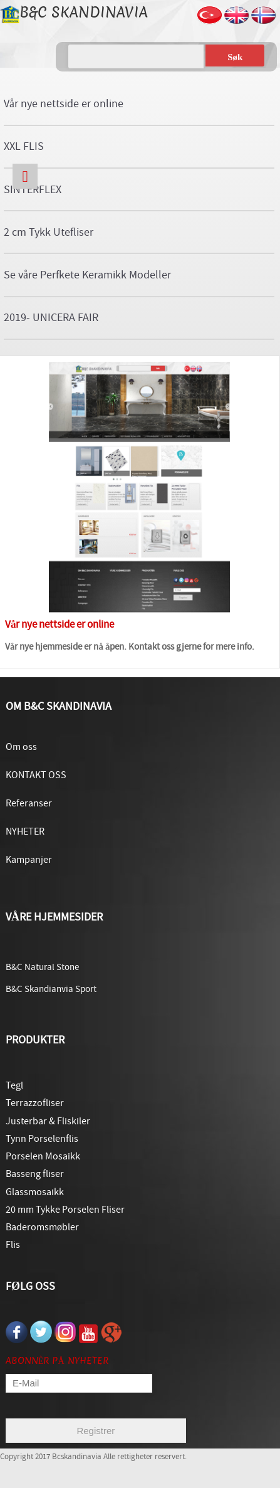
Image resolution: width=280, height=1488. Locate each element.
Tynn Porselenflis (42, 1138)
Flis (13, 1244)
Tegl (14, 1085)
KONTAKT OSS (36, 775)
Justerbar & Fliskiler (48, 1121)
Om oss (21, 747)
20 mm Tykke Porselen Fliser (65, 1209)
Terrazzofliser (35, 1103)
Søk (234, 57)
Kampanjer (29, 859)
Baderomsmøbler (42, 1227)
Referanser (29, 803)
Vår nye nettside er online (63, 104)
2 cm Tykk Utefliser (48, 232)
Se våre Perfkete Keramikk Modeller (87, 275)
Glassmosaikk (35, 1192)
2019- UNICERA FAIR (51, 317)
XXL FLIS (24, 146)
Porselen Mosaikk (43, 1156)
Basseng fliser (35, 1174)
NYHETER (25, 831)
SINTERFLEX (32, 189)
